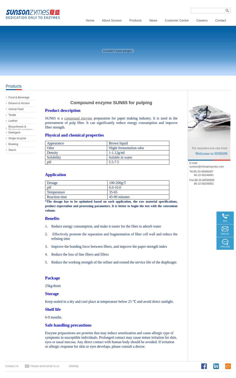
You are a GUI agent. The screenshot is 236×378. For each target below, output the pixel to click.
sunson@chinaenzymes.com (207, 166)
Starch (12, 150)
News (153, 20)
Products (135, 20)
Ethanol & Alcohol (19, 103)
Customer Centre (177, 20)
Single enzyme (17, 138)
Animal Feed (16, 109)
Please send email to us (45, 366)
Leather (13, 120)
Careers (202, 20)
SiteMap (74, 366)
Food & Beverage (19, 97)
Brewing (13, 144)
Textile (12, 115)
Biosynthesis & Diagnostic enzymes (21, 128)
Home (90, 20)
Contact (220, 20)
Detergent (14, 132)
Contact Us (11, 366)
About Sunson (112, 20)
